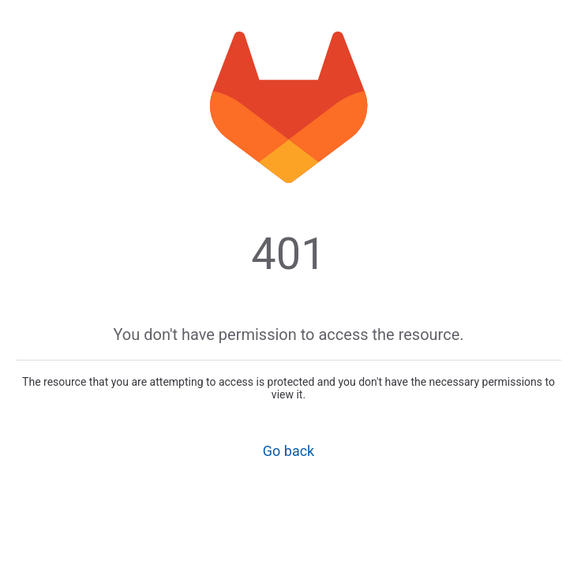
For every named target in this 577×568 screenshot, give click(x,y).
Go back (288, 451)
